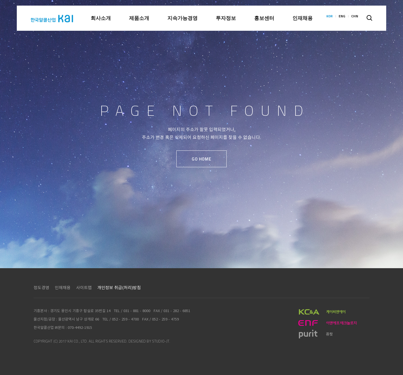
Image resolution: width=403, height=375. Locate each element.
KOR (329, 18)
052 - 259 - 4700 (125, 319)
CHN (354, 18)
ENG (342, 18)
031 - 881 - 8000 (136, 310)
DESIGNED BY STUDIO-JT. (149, 341)
